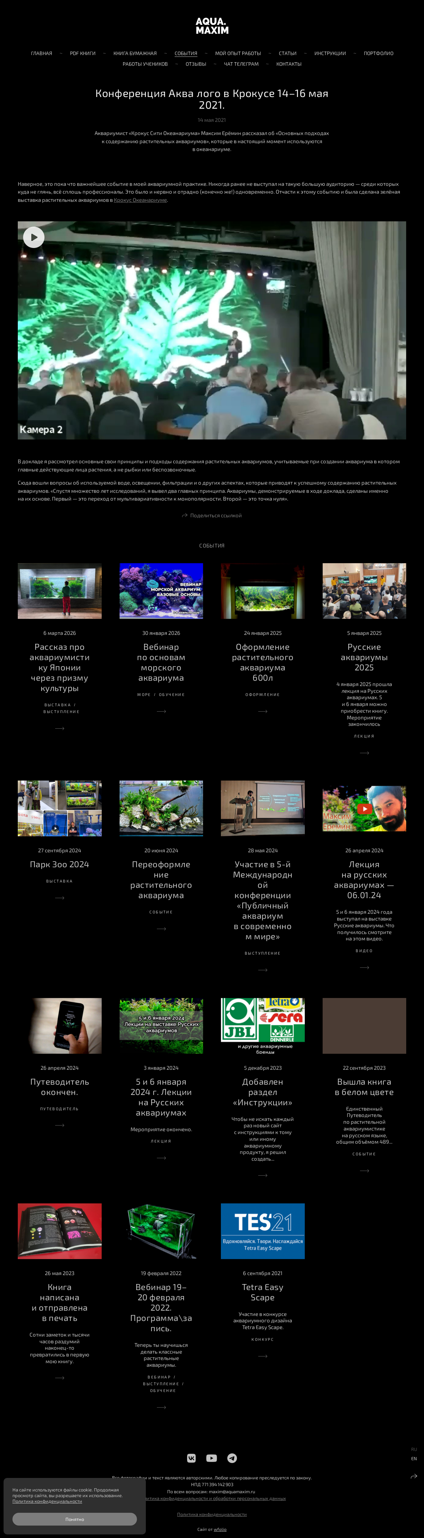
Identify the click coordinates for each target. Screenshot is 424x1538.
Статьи (288, 53)
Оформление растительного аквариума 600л (263, 661)
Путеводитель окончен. (59, 1086)
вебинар (159, 1377)
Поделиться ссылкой (216, 515)
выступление (61, 711)
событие (161, 912)
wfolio (220, 1529)
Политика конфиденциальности (212, 1514)
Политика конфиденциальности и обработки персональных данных (212, 1498)
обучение (172, 694)
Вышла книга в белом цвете (364, 1086)
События (186, 53)
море (144, 694)
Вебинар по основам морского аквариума (161, 661)
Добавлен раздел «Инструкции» (262, 1091)
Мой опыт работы (238, 53)
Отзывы (196, 64)
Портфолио (378, 53)
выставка (57, 704)
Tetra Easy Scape (262, 1291)
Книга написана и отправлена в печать (60, 1302)
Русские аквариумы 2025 (364, 656)
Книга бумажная (135, 53)
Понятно (74, 1519)
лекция (364, 736)
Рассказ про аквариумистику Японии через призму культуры (60, 667)
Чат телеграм (241, 64)
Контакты (289, 64)
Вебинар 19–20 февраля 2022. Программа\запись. (161, 1307)
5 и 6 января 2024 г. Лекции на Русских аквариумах (161, 1096)
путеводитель (59, 1108)
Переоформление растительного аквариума (161, 879)
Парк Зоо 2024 (60, 864)
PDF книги (83, 53)
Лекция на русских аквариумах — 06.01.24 (364, 879)
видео (364, 950)
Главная (41, 53)
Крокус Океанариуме (140, 199)
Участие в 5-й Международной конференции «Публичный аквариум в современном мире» (263, 900)
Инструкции (330, 53)
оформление (262, 694)
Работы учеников (145, 64)
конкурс (262, 1339)
